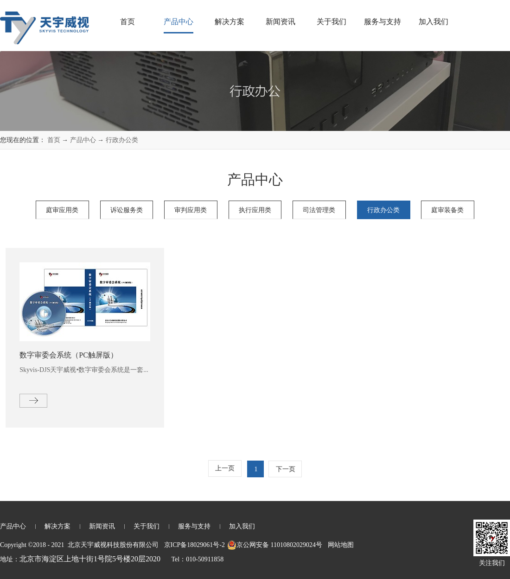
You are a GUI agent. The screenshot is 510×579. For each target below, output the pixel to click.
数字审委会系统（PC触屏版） (68, 355)
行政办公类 (122, 140)
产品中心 (83, 140)
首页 (127, 22)
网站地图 (339, 544)
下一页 (285, 469)
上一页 (225, 468)
